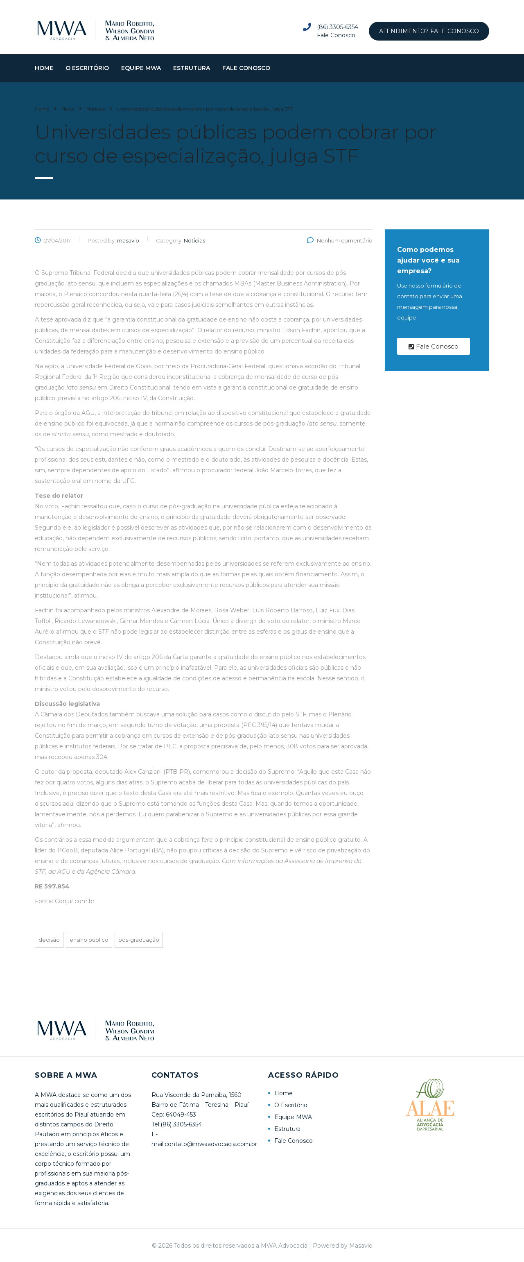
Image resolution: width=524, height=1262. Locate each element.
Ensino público (89, 946)
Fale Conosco (246, 75)
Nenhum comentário (340, 247)
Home (44, 75)
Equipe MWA (141, 75)
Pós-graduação (138, 946)
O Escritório (87, 75)
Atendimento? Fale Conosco (429, 31)
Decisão (49, 946)
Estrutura (191, 75)
